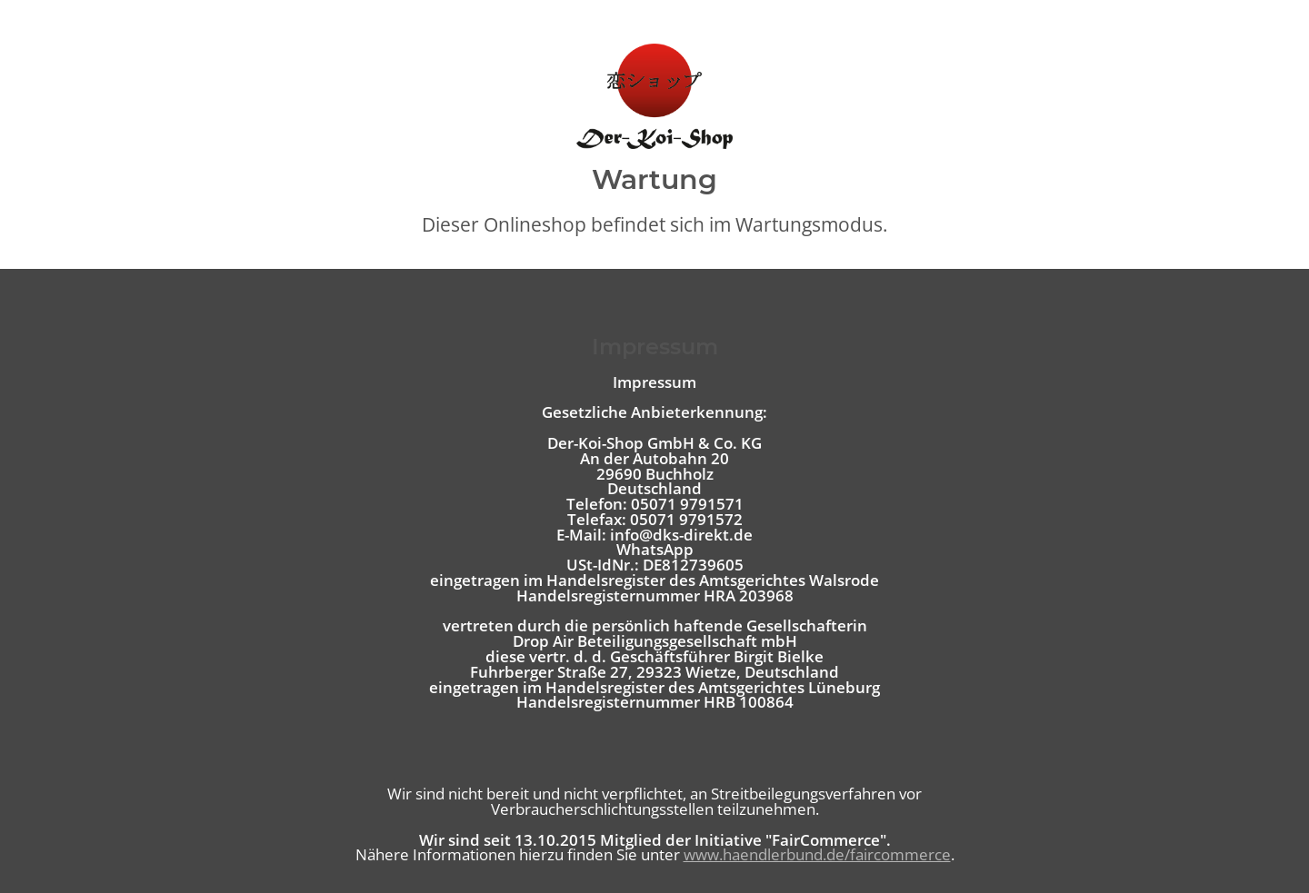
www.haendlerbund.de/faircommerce (817, 854)
